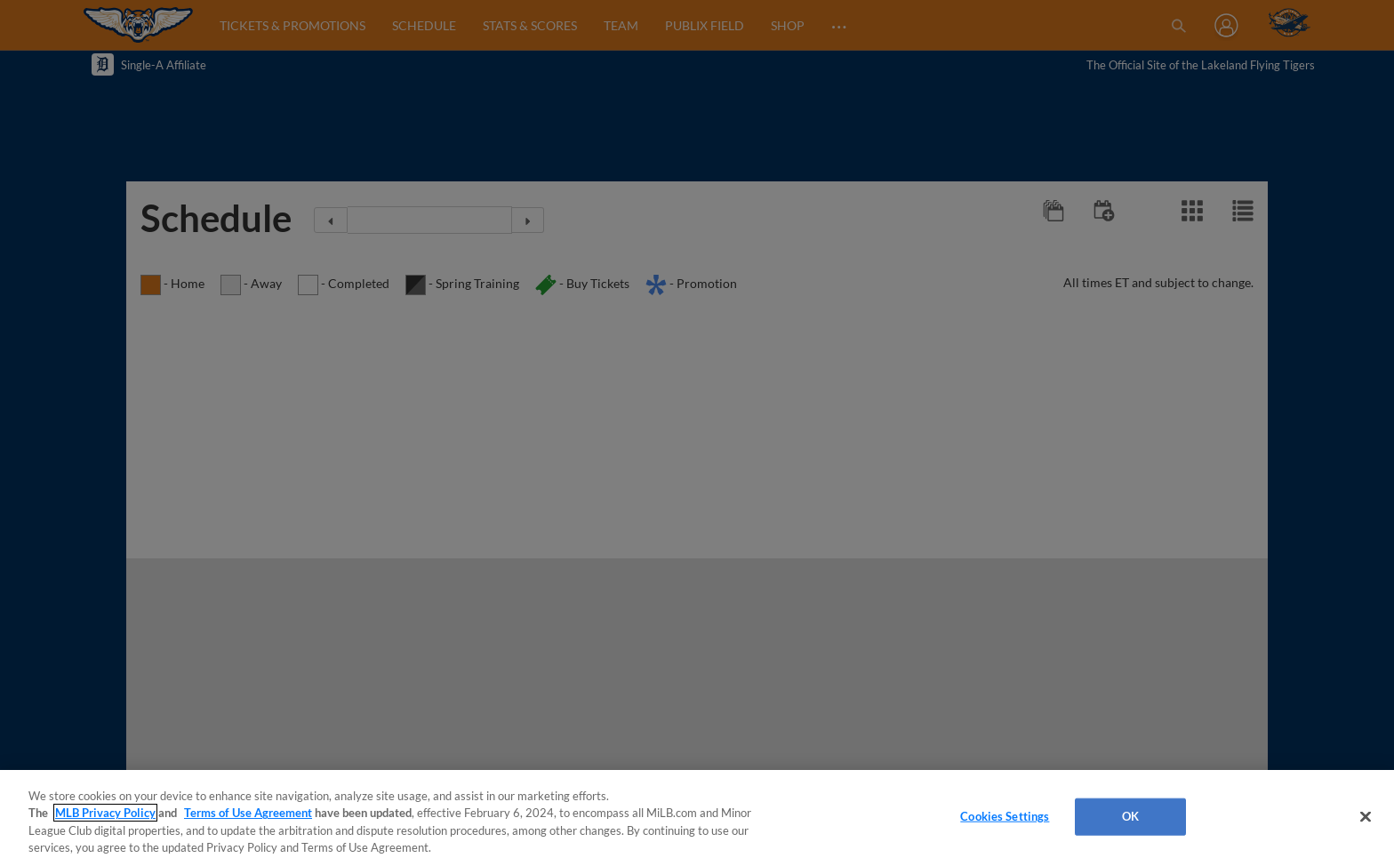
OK (1130, 816)
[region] (697, 818)
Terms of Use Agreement (248, 813)
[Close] (1365, 816)
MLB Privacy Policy (105, 813)
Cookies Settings (1004, 816)
